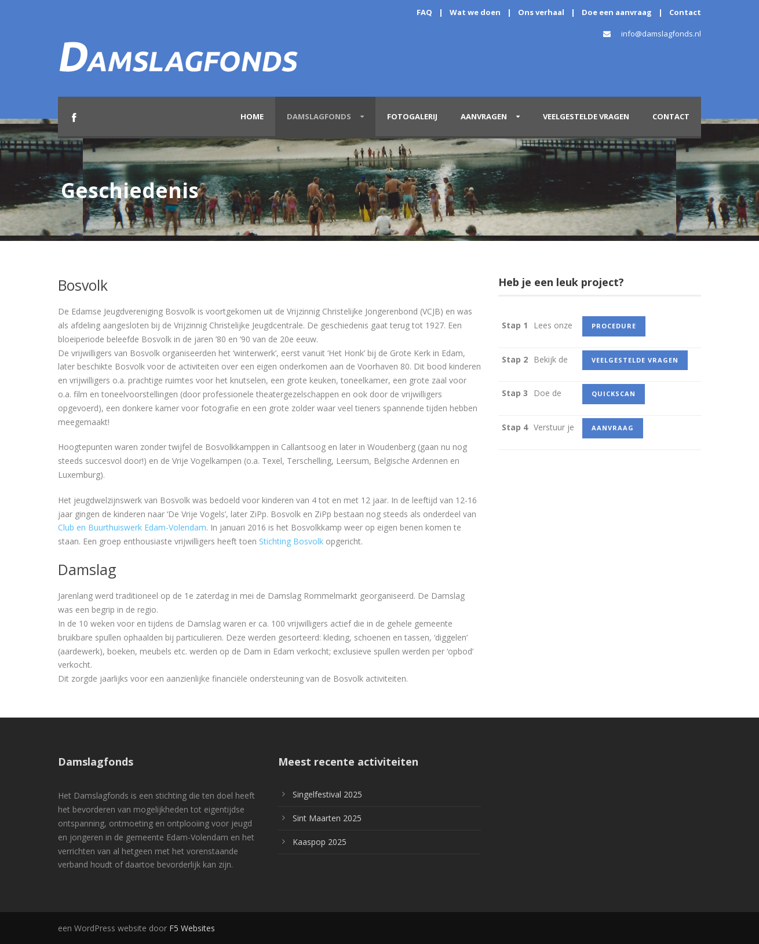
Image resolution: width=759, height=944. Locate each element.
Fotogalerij (412, 116)
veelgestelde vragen (635, 360)
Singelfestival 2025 (327, 794)
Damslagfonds (319, 116)
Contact (685, 12)
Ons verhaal (541, 12)
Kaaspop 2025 (319, 841)
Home (252, 116)
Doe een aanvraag (617, 12)
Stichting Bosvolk (291, 541)
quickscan (614, 393)
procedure (614, 325)
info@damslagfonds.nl (661, 33)
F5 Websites (192, 928)
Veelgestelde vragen (586, 116)
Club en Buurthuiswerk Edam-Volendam (132, 527)
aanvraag (613, 427)
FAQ (424, 12)
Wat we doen (475, 12)
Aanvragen (484, 116)
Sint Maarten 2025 (327, 818)
